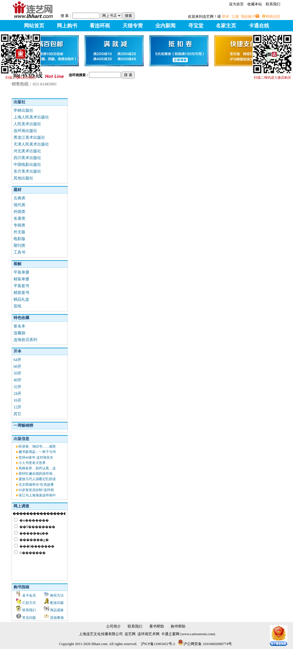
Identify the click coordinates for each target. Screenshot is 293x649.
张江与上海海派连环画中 (37, 495)
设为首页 (236, 4)
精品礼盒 (21, 299)
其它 (17, 414)
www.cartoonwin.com (198, 634)
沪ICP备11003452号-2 (158, 644)
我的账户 (248, 16)
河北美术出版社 (27, 151)
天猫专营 (133, 25)
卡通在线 (259, 25)
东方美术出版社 (27, 171)
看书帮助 (156, 626)
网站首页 (34, 25)
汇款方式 (29, 603)
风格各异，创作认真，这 (37, 468)
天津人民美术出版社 (31, 144)
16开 (17, 400)
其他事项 (57, 618)
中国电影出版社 (27, 164)
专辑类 (19, 225)
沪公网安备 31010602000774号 (205, 644)
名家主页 (226, 25)
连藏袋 (19, 333)
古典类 (19, 198)
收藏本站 (254, 4)
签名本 (19, 326)
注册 (235, 16)
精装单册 (21, 279)
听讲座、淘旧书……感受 (37, 446)
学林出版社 (23, 110)
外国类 (19, 212)
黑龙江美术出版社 (29, 137)
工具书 (19, 252)
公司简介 (113, 626)
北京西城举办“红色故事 (36, 485)
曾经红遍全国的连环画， (37, 474)
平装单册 (21, 272)
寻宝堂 (195, 25)
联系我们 (273, 4)
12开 (17, 407)
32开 (17, 387)
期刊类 (19, 245)
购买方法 (57, 595)
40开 (17, 380)
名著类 (19, 218)
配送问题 (57, 603)
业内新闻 (165, 25)
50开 (17, 373)
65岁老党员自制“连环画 (36, 490)
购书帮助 (178, 626)
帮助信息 (273, 16)
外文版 (19, 232)
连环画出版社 (25, 131)
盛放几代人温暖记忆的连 (37, 479)
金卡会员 (29, 595)
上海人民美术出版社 (31, 117)
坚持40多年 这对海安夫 (36, 457)
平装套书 (21, 286)
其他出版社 (23, 178)
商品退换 (57, 610)
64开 (17, 360)
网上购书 (67, 25)
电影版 (19, 239)
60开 (17, 366)
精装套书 (21, 293)
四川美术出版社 (27, 158)
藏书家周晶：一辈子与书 (37, 452)
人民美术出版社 (27, 124)
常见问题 (29, 618)
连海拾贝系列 (25, 340)
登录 (225, 16)
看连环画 (100, 25)
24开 (17, 393)
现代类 (19, 205)
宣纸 (17, 306)
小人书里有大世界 (32, 463)
